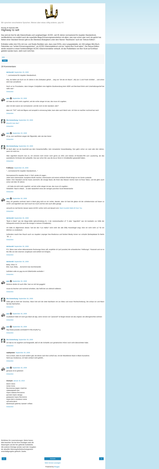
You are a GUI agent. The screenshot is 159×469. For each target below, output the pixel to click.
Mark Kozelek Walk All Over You (71, 208)
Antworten (9, 91)
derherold (10, 72)
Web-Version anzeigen (53, 463)
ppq (7, 98)
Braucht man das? (12, 123)
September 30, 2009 (20, 198)
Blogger (57, 467)
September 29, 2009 (21, 72)
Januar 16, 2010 (19, 381)
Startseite (53, 458)
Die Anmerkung (12, 120)
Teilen (4, 60)
